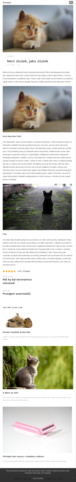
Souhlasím (38, 478)
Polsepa (7, 2)
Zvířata (10, 56)
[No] (73, 478)
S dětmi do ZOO (10, 393)
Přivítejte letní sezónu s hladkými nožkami (23, 456)
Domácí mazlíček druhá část (16, 332)
